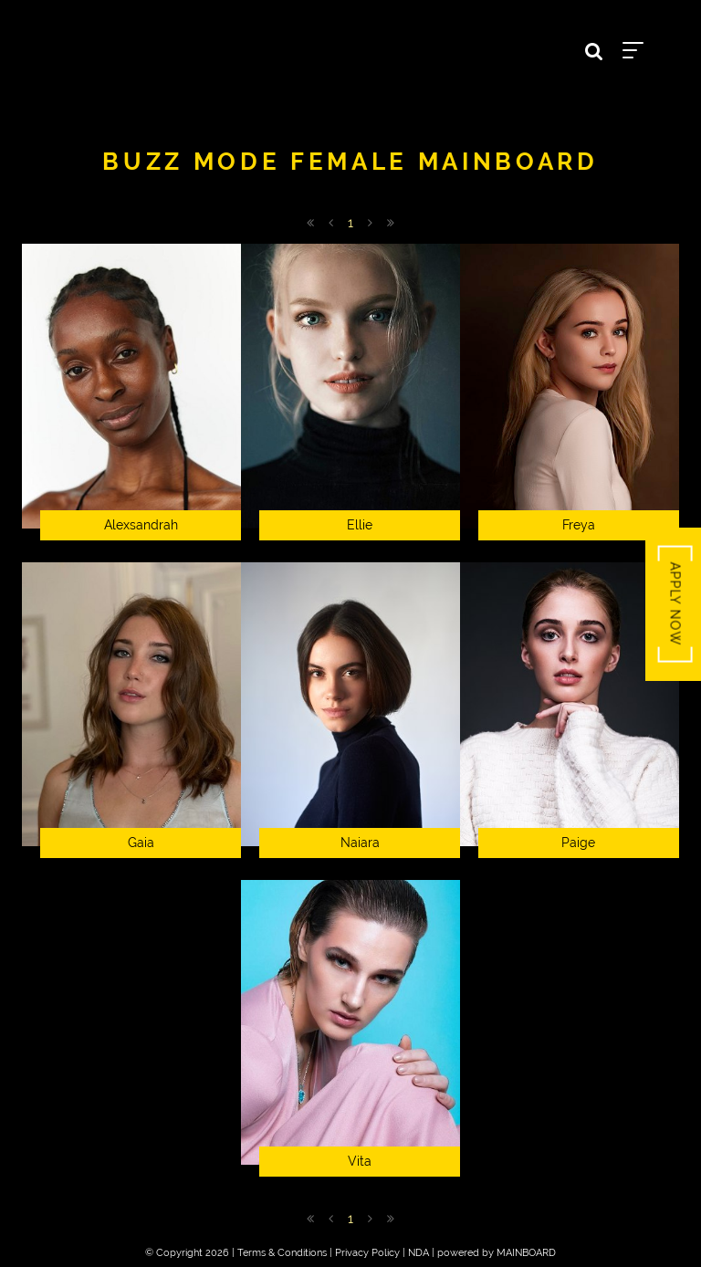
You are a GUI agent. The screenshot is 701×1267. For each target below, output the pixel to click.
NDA (418, 1253)
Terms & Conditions (282, 1253)
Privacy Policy (367, 1253)
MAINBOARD (526, 1253)
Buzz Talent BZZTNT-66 (350, 46)
